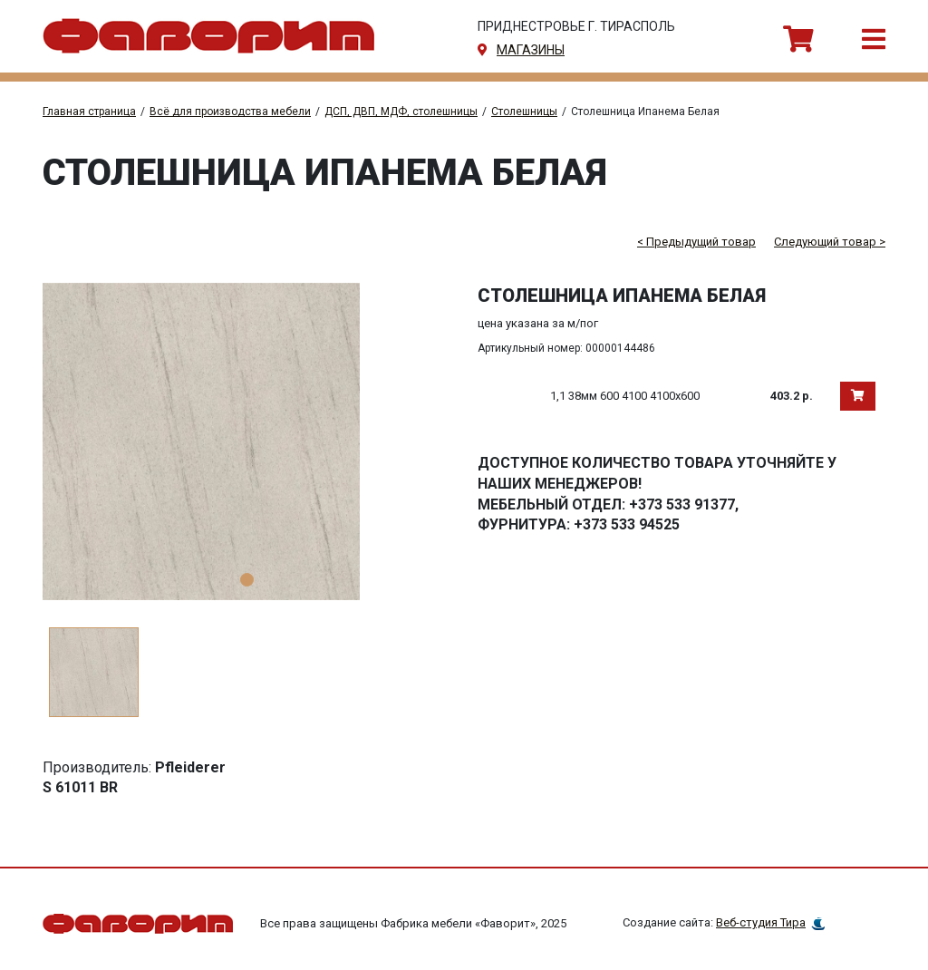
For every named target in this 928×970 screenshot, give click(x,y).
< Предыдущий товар (696, 241)
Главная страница (89, 111)
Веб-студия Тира (761, 922)
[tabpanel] (246, 441)
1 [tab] (247, 580)
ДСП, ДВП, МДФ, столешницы (401, 111)
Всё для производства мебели (230, 111)
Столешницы (524, 111)
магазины (531, 50)
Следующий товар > (829, 241)
